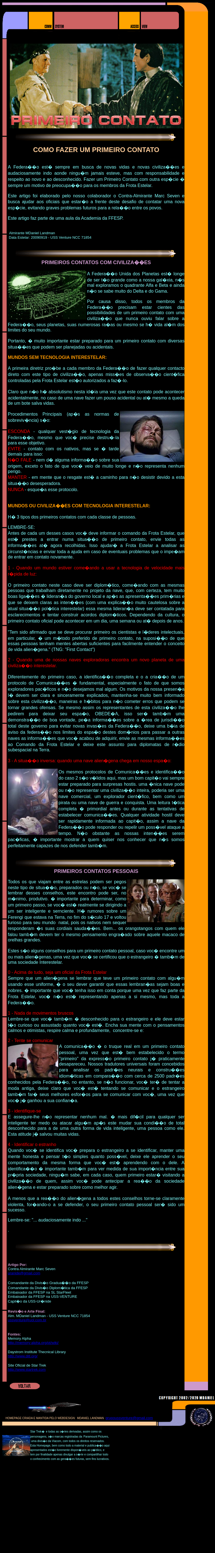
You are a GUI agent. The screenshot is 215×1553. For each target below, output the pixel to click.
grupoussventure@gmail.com (129, 1418)
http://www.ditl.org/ (23, 1356)
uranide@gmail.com (24, 1273)
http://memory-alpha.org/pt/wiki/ (33, 1343)
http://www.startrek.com (27, 1369)
